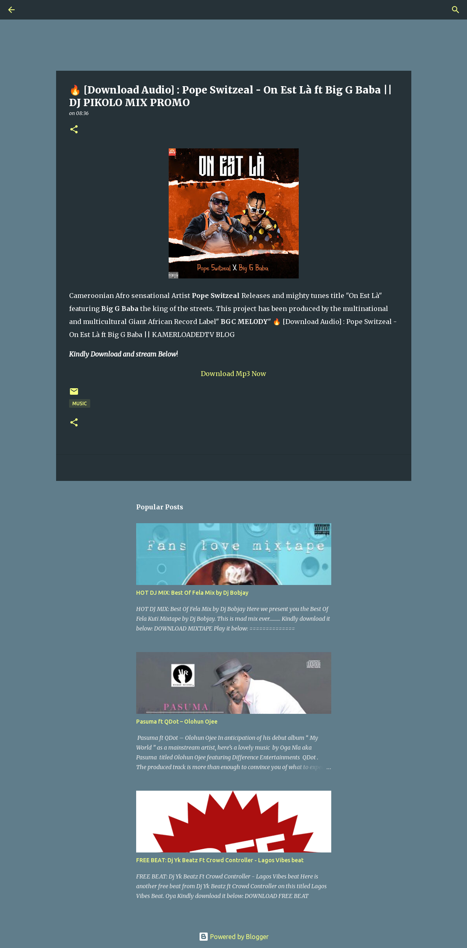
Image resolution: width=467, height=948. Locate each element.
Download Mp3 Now (233, 374)
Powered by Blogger (234, 936)
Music (79, 403)
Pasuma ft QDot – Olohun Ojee (176, 721)
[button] (74, 129)
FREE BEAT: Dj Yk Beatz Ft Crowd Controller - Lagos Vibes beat (220, 860)
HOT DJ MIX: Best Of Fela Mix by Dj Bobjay (192, 592)
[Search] (34, 10)
